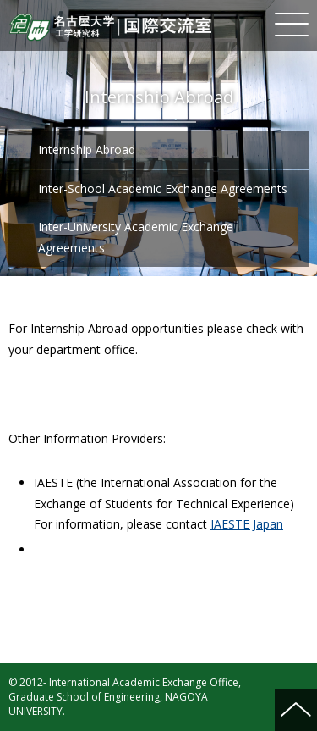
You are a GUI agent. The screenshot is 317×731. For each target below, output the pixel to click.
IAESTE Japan (246, 524)
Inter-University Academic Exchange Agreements (135, 237)
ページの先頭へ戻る (296, 710)
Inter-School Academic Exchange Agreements (162, 188)
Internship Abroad (86, 149)
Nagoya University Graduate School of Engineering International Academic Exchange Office (109, 27)
